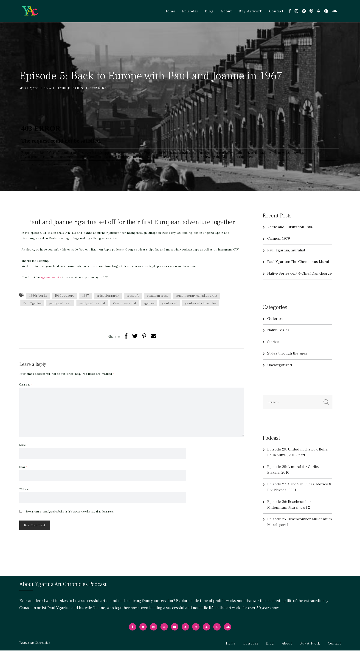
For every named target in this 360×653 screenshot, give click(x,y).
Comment (25, 384)
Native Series (278, 330)
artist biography (107, 296)
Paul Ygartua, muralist (286, 250)
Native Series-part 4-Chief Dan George (299, 273)
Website (24, 489)
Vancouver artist (124, 303)
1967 (85, 296)
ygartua (149, 303)
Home (169, 10)
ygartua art (169, 303)
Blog (209, 10)
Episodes (190, 10)
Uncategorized (279, 365)
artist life (133, 296)
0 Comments (98, 88)
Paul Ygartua (32, 303)
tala (47, 88)
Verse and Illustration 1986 (290, 227)
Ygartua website (51, 277)
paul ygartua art (60, 303)
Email (23, 467)
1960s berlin (38, 296)
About (226, 10)
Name (23, 445)
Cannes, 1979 (278, 238)
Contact (276, 10)
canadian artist (157, 296)
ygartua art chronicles (201, 303)
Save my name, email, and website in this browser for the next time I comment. (69, 511)
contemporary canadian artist (196, 296)
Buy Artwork (250, 10)
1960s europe (65, 296)
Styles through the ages (287, 353)
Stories (273, 341)
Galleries (275, 318)
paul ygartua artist (92, 303)
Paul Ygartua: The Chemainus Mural (298, 261)
